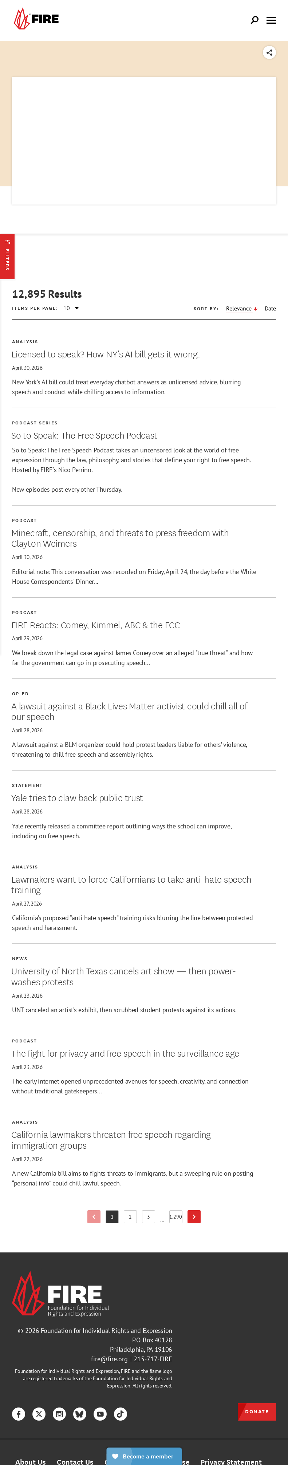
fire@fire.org (109, 1359)
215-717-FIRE (153, 1359)
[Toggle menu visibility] (271, 19)
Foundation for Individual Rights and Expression (106, 1330)
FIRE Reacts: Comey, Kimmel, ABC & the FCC (95, 624)
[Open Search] (254, 20)
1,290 (175, 1218)
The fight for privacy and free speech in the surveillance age (125, 1052)
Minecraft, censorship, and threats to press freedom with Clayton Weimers (120, 537)
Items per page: (35, 308)
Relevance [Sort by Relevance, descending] (239, 308)
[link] (35, 20)
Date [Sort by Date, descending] (270, 308)
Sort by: (206, 308)
